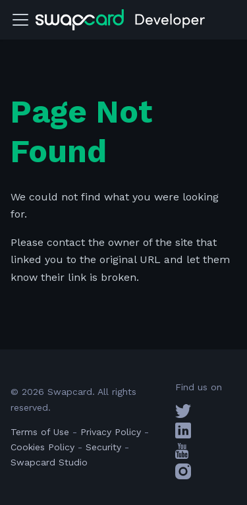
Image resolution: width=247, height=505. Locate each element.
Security (103, 447)
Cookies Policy (42, 447)
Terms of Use (40, 432)
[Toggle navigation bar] (20, 20)
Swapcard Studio (49, 462)
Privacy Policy (110, 432)
